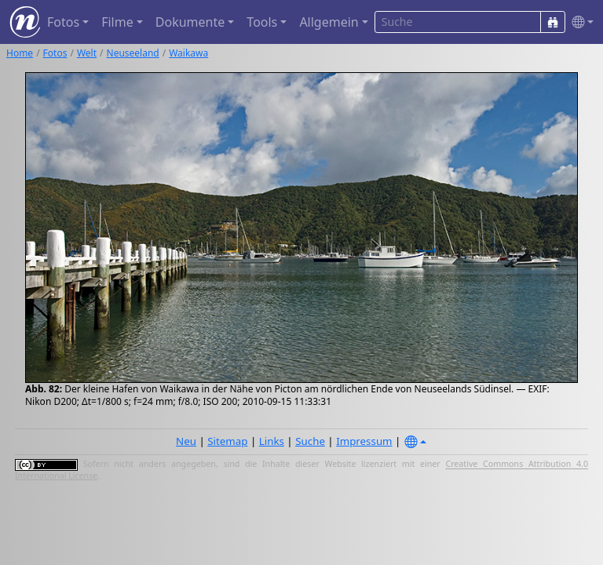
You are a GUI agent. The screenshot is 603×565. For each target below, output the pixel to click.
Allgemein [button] (328, 22)
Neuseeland (133, 53)
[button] (579, 22)
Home (19, 53)
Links (271, 441)
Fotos (55, 53)
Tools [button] (262, 22)
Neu (186, 441)
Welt (87, 53)
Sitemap (227, 441)
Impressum (364, 441)
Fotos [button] (63, 22)
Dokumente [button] (190, 22)
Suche (310, 441)
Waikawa (188, 53)
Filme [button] (117, 22)
